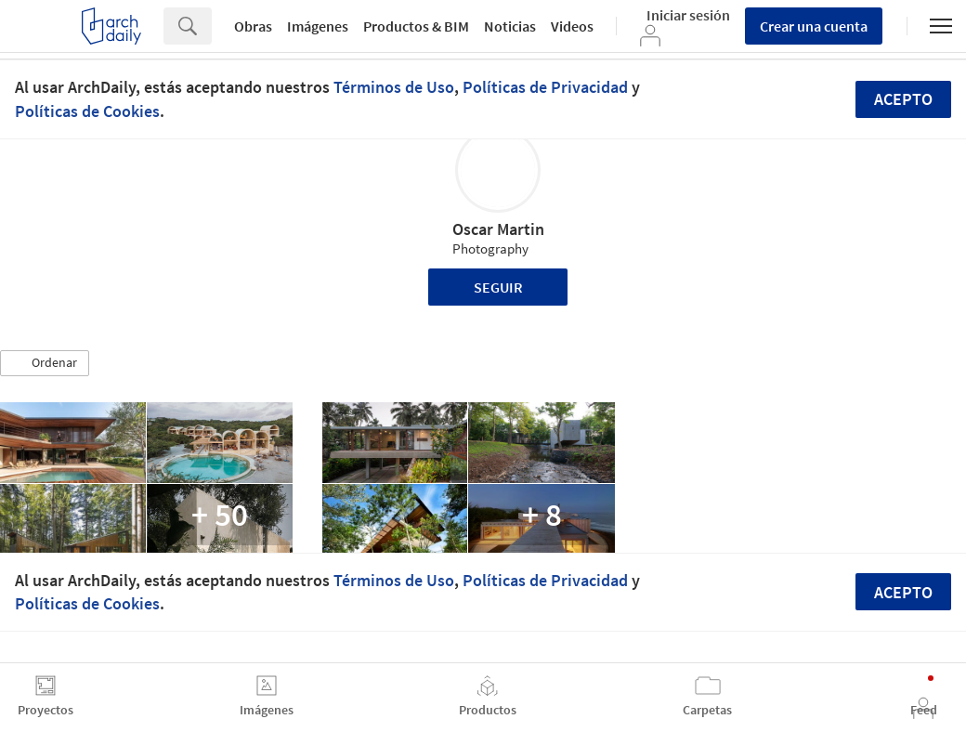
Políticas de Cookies (87, 111)
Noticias (510, 26)
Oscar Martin (498, 229)
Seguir (498, 287)
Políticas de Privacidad (545, 87)
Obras (253, 26)
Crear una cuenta (814, 26)
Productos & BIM (416, 26)
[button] (44, 363)
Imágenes (317, 26)
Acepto (903, 99)
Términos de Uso (393, 87)
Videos (572, 26)
